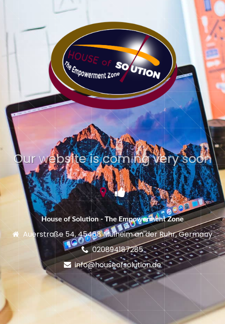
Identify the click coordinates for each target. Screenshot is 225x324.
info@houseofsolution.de (118, 265)
